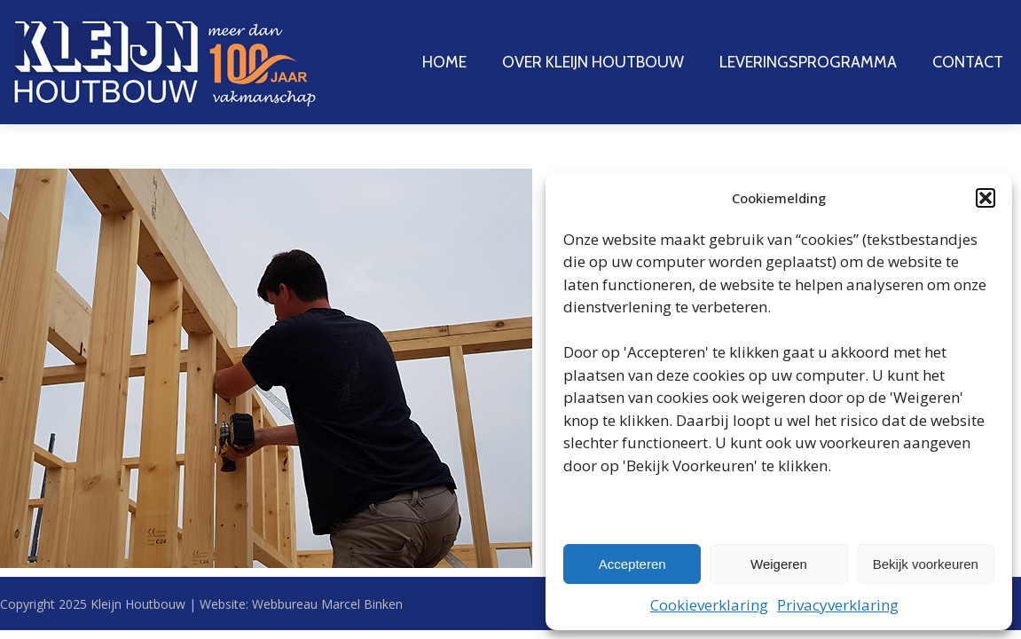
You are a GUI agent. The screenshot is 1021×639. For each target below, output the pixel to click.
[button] (985, 198)
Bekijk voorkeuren (925, 564)
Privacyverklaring (838, 605)
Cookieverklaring (709, 605)
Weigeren (778, 564)
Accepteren (632, 564)
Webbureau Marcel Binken (327, 604)
